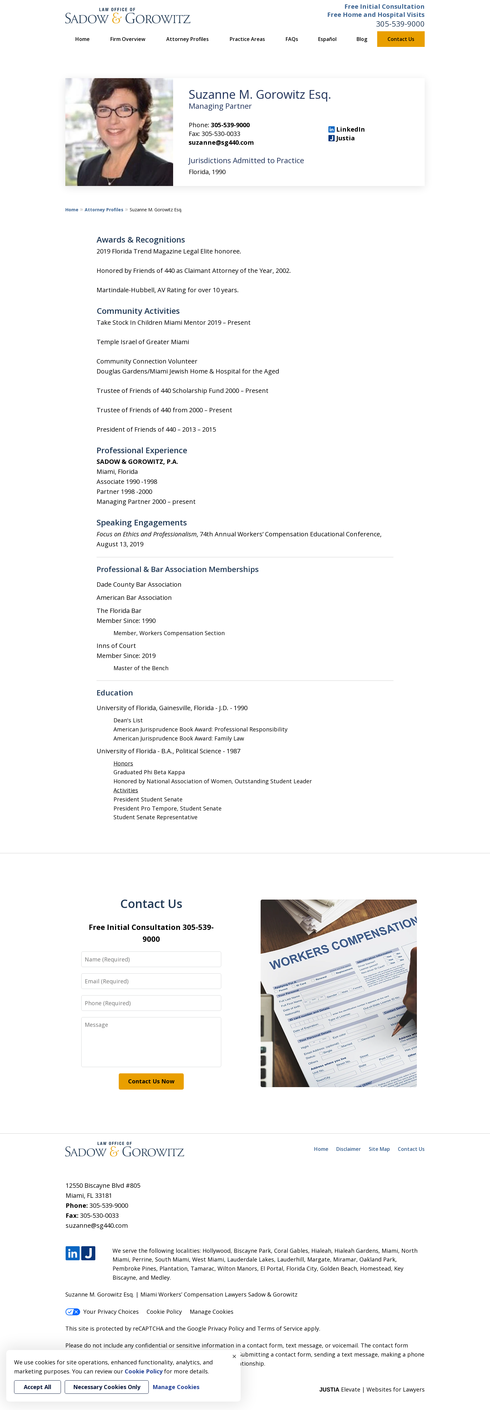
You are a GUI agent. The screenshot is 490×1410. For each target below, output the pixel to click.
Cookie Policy (164, 1311)
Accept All (37, 1387)
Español (327, 39)
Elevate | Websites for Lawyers (372, 1389)
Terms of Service (279, 1328)
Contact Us (401, 39)
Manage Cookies (211, 1311)
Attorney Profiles (187, 39)
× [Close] (234, 1356)
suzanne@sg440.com (221, 142)
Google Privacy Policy (215, 1328)
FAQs (292, 39)
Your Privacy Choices (102, 1311)
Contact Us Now (151, 1081)
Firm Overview (127, 39)
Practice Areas (247, 39)
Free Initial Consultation (384, 6)
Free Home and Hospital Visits (376, 14)
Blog (362, 39)
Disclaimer (348, 1149)
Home (82, 39)
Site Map (379, 1149)
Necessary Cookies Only (106, 1387)
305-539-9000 (400, 23)
